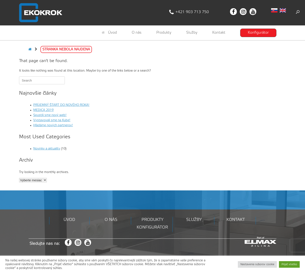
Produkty (163, 32)
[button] (297, 11)
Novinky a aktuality (46, 148)
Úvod (109, 32)
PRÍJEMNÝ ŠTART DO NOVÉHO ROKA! (61, 105)
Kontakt (218, 32)
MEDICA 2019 (43, 110)
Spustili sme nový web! (50, 115)
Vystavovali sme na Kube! (51, 120)
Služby (191, 32)
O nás (136, 32)
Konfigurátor (258, 32)
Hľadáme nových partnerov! (53, 125)
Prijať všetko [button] (289, 264)
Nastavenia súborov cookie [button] (257, 264)
